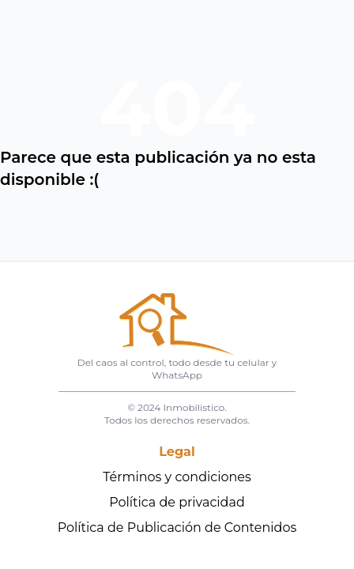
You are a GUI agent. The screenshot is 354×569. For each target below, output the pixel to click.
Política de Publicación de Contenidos (177, 527)
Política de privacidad (177, 502)
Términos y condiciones (177, 476)
